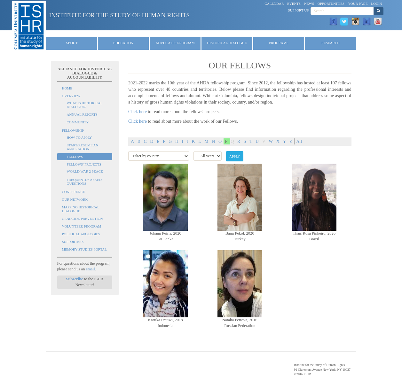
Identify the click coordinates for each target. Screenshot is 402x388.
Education (123, 43)
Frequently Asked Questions (84, 181)
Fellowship (73, 130)
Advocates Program (175, 43)
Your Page (358, 3)
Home (67, 88)
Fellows (75, 157)
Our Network (75, 199)
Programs (278, 43)
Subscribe (74, 279)
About (72, 43)
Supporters (73, 242)
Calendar (274, 3)
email (90, 269)
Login (376, 3)
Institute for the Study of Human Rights (119, 15)
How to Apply (79, 137)
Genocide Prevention (82, 219)
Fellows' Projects (84, 164)
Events (294, 3)
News (309, 3)
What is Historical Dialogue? (85, 105)
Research (330, 43)
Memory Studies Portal (84, 249)
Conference (73, 192)
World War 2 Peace (85, 171)
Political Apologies (81, 234)
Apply (234, 156)
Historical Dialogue (227, 43)
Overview (71, 96)
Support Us (298, 10)
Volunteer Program (81, 226)
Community (78, 122)
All (299, 141)
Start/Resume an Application (83, 147)
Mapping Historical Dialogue (80, 209)
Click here (137, 111)
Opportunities (331, 3)
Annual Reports (82, 114)
